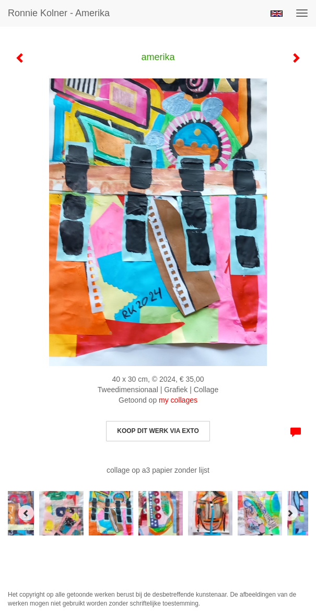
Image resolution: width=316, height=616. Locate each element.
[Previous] (26, 513)
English (277, 13)
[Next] (290, 513)
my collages (178, 400)
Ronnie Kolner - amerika (59, 13)
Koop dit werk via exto (157, 431)
